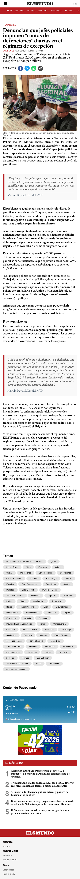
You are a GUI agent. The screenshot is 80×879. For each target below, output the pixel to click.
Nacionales (9, 25)
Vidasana (7, 855)
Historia (6, 846)
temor (42, 624)
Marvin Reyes (12, 567)
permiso (25, 658)
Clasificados (8, 870)
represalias (57, 601)
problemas (68, 595)
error (45, 607)
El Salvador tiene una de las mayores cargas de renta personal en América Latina (40, 812)
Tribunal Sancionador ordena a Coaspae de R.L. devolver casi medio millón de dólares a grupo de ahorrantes (42, 784)
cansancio (32, 652)
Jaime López (8, 51)
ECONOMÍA (42, 11)
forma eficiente (61, 635)
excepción (42, 567)
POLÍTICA (31, 11)
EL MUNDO (69, 11)
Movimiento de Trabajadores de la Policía (24, 561)
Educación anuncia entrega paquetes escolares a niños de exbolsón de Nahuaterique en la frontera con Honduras (42, 803)
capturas (52, 595)
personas (34, 578)
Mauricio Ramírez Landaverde (19, 624)
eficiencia (33, 646)
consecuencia (59, 624)
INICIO (9, 11)
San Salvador (43, 658)
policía (9, 601)
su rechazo (68, 646)
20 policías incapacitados (17, 663)
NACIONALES (56, 11)
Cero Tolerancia (36, 641)
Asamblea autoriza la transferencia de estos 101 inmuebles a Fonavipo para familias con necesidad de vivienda (40, 774)
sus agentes (65, 573)
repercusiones (32, 612)
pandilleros (51, 584)
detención (35, 595)
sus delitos (11, 635)
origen (58, 567)
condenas (10, 629)
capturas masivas (14, 578)
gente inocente (13, 652)
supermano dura (13, 646)
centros (68, 578)
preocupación (12, 612)
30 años (43, 635)
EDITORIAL (19, 11)
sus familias (38, 601)
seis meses (50, 646)
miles (28, 567)
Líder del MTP (28, 590)
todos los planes (14, 641)
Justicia (27, 618)
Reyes (9, 607)
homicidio (49, 629)
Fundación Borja (10, 859)
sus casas (63, 652)
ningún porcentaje (28, 607)
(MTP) (53, 561)
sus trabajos (51, 578)
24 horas (10, 658)
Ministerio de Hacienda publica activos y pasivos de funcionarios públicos (39, 793)
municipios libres (49, 590)
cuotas (9, 573)
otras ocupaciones (30, 584)
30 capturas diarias (14, 595)
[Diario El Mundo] (40, 5)
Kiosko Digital (9, 874)
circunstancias (62, 607)
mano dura (55, 641)
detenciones (25, 573)
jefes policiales (45, 573)
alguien (67, 612)
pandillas (10, 590)
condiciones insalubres (16, 669)
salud (38, 663)
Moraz (22, 601)
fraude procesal (30, 629)
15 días (47, 652)
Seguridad (43, 618)
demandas (51, 612)
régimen (28, 635)
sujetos (66, 584)
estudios (10, 584)
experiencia (11, 618)
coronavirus (54, 663)
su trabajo (66, 629)
